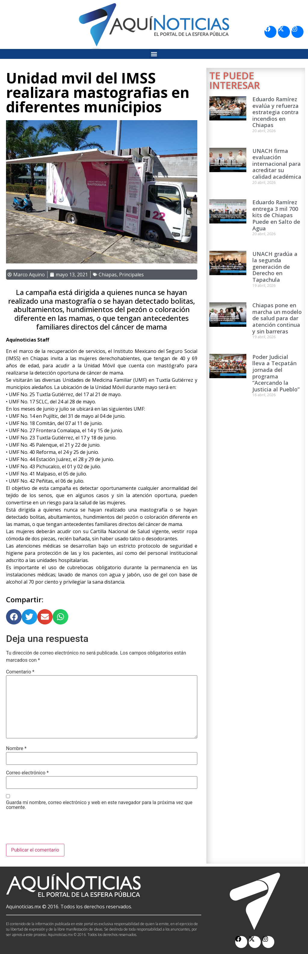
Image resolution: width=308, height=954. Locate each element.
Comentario (20, 672)
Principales (131, 274)
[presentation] (51, 829)
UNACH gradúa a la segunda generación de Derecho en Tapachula (274, 266)
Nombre (16, 748)
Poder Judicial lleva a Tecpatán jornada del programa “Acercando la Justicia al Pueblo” (276, 373)
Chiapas (108, 274)
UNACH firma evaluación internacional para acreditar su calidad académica (276, 163)
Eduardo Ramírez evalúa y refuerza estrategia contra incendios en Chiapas (275, 112)
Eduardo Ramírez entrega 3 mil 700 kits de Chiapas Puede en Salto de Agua (276, 215)
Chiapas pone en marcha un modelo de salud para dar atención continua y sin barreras (277, 318)
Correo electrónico (27, 772)
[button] (154, 54)
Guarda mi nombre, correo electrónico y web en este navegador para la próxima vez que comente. (99, 805)
